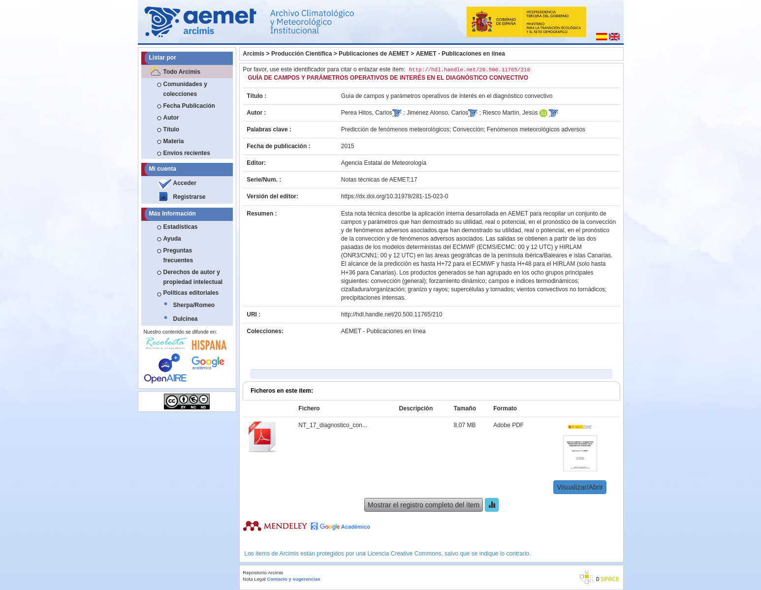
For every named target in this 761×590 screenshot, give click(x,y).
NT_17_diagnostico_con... (332, 425)
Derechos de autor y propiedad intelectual (193, 277)
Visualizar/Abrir (580, 487)
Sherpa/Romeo (194, 305)
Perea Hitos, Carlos (366, 112)
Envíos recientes (186, 153)
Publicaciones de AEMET (374, 53)
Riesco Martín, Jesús (510, 112)
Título (171, 129)
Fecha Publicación (189, 105)
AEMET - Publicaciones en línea (460, 53)
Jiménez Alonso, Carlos (437, 112)
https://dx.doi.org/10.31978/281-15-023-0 (394, 196)
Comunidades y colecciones (185, 89)
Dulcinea (185, 318)
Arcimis (253, 53)
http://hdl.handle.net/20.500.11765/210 (392, 314)
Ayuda (172, 238)
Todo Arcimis (181, 71)
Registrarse (189, 196)
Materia (173, 141)
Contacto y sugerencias (293, 579)
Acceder (184, 183)
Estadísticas (180, 226)
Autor (171, 117)
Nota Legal (254, 579)
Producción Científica (301, 53)
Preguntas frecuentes (178, 255)
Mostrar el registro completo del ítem (423, 505)
